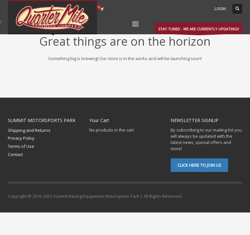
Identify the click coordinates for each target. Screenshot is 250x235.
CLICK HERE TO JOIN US (199, 165)
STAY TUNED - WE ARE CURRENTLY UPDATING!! (198, 30)
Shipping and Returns (29, 130)
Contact (15, 154)
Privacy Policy (21, 138)
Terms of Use (21, 146)
